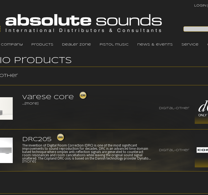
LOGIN (200, 5)
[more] (31, 103)
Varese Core (48, 97)
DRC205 (36, 139)
